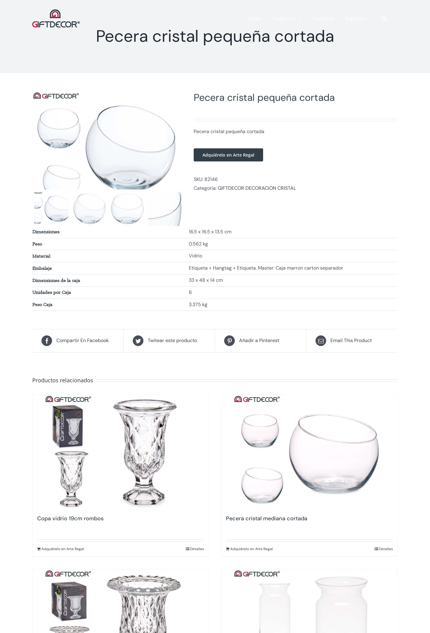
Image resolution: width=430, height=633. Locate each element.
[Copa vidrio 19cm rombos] (121, 468)
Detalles (197, 565)
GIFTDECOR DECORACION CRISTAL (257, 188)
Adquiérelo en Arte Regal (228, 155)
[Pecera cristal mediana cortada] (309, 468)
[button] (383, 18)
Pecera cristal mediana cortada (266, 534)
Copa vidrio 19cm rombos (70, 534)
